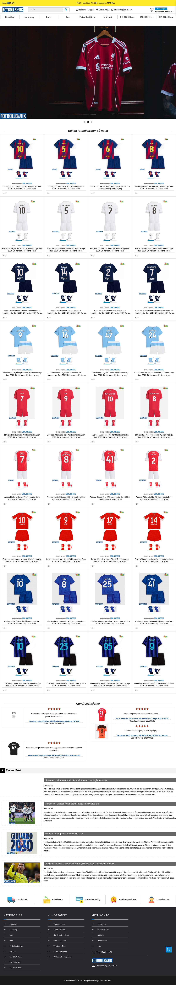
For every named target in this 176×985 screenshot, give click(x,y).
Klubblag (10, 17)
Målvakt (108, 17)
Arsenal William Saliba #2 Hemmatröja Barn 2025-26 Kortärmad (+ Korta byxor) (154, 498)
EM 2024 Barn (127, 17)
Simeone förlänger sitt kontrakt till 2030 (64, 833)
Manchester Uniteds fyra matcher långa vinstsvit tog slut (72, 803)
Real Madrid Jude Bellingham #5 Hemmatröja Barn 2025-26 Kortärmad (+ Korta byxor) (66, 249)
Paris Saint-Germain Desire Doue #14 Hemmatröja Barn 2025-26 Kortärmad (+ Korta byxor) (66, 313)
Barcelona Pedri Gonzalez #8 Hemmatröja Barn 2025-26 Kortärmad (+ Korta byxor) (154, 187)
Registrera (81, 10)
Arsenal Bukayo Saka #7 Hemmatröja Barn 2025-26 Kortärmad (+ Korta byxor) (22, 498)
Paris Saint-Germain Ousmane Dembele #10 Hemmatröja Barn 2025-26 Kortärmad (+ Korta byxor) (22, 313)
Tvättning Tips (60, 946)
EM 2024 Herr (146, 17)
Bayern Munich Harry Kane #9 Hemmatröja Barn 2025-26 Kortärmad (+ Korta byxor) (66, 560)
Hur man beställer (61, 935)
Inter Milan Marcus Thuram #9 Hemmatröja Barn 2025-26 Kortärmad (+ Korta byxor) (154, 684)
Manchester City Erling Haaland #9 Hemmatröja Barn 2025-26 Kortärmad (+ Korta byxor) (22, 374)
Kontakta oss (162, 899)
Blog (99, 946)
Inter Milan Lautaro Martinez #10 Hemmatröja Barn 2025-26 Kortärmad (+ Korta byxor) (22, 684)
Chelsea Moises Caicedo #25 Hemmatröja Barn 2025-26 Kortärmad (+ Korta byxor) (110, 622)
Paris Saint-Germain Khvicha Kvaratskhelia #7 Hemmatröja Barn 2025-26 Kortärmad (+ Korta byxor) (154, 313)
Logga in (91, 10)
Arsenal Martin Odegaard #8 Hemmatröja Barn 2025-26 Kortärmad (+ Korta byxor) (66, 498)
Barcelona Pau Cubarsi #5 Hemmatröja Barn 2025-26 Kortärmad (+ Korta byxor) (66, 187)
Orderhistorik (103, 930)
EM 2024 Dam (166, 17)
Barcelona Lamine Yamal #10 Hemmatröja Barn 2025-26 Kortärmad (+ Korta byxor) (22, 187)
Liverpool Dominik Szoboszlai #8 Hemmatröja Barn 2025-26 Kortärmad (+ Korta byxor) (154, 436)
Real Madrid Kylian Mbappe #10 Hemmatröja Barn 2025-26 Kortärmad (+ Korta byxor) (22, 249)
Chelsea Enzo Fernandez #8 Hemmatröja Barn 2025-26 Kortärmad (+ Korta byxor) (66, 622)
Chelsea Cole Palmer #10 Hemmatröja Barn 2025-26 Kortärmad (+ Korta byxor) (22, 622)
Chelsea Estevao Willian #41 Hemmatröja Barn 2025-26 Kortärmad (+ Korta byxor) (154, 622)
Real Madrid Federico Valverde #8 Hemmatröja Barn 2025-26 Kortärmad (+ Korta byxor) (154, 249)
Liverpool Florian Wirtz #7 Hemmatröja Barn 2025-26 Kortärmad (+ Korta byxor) (22, 436)
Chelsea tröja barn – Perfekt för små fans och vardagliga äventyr (76, 780)
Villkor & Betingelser (62, 957)
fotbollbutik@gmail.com (121, 10)
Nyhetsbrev (102, 940)
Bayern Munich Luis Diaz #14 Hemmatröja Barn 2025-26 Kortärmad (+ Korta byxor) (154, 560)
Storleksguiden (60, 940)
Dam (68, 17)
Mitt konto (102, 924)
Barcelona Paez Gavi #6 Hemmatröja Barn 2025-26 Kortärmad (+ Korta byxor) (110, 187)
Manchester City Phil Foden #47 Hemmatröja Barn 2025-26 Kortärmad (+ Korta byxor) (110, 374)
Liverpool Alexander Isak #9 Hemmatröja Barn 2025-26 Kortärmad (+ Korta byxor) (66, 436)
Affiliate (101, 935)
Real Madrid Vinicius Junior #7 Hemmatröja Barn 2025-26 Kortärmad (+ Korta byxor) (110, 249)
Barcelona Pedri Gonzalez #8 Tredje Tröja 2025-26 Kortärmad (142, 735)
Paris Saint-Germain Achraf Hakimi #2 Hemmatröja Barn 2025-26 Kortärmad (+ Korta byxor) (110, 313)
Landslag (29, 17)
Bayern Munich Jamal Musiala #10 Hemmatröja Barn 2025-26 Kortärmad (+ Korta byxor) (22, 560)
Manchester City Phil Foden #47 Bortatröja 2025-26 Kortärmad (54, 755)
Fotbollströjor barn (96, 981)
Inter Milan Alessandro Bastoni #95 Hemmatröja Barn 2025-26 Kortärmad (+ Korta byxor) (110, 684)
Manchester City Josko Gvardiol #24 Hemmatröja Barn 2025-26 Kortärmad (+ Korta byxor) (154, 374)
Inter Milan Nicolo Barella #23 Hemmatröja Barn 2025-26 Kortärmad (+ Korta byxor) (66, 684)
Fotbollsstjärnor (87, 17)
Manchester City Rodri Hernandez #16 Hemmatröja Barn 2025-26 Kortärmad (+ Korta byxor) (66, 375)
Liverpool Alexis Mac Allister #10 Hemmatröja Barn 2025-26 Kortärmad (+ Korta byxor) (110, 436)
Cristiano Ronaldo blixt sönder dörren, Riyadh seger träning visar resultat (80, 863)
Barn (48, 17)
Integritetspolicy (60, 951)
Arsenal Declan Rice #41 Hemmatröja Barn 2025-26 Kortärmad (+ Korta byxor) (110, 498)
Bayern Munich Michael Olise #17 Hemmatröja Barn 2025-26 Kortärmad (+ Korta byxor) (110, 560)
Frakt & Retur (59, 930)
